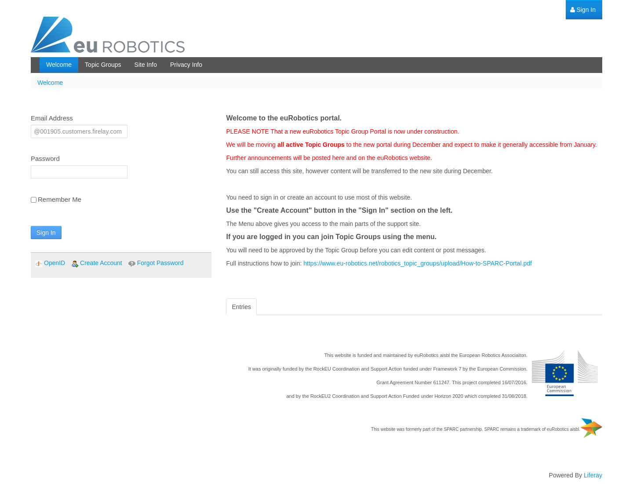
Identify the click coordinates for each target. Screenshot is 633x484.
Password (45, 158)
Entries (241, 306)
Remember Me (56, 199)
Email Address (52, 118)
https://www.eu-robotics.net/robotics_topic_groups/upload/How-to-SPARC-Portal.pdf (417, 263)
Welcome (50, 82)
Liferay (593, 475)
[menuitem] (583, 9)
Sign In (46, 232)
